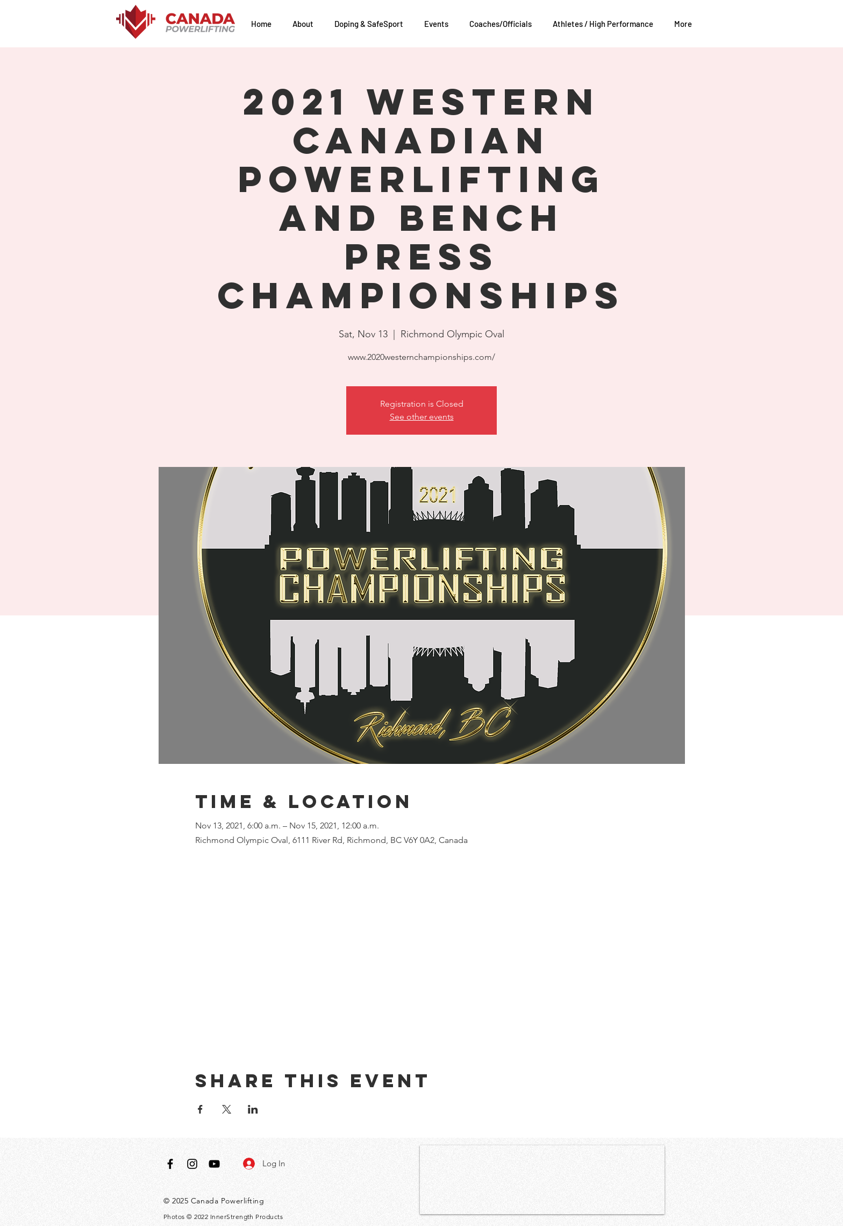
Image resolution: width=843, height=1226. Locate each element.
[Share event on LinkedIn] (253, 1109)
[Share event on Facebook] (200, 1109)
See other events (422, 417)
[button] (305, 23)
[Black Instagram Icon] (192, 1164)
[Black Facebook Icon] (170, 1164)
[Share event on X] (227, 1109)
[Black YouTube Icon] (214, 1164)
